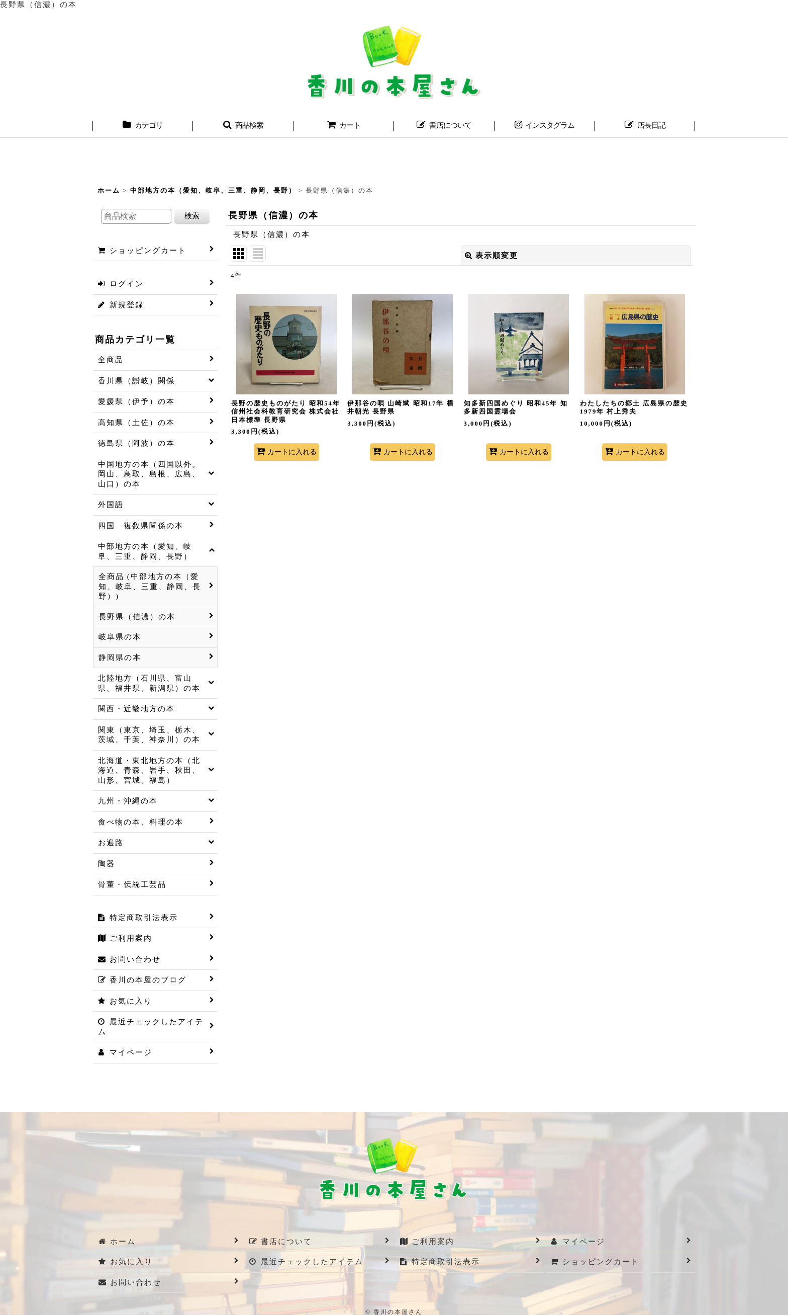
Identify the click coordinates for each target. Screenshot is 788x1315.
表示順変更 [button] (491, 256)
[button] (243, 126)
